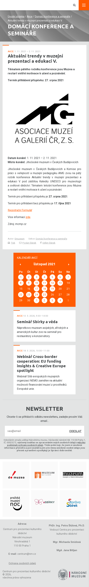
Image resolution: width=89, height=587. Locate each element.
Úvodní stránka (16, 16)
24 (36, 294)
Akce (29, 16)
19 (52, 288)
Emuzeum (19, 238)
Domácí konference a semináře (52, 16)
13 (60, 282)
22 (20, 294)
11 (44, 282)
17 (36, 288)
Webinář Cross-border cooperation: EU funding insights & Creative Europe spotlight (41, 363)
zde (28, 217)
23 (28, 294)
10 (36, 282)
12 (52, 282)
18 (44, 288)
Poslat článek (27, 242)
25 (44, 294)
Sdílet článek (47, 242)
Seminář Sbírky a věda (37, 322)
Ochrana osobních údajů (22, 563)
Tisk (11, 242)
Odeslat (75, 431)
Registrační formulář (20, 210)
